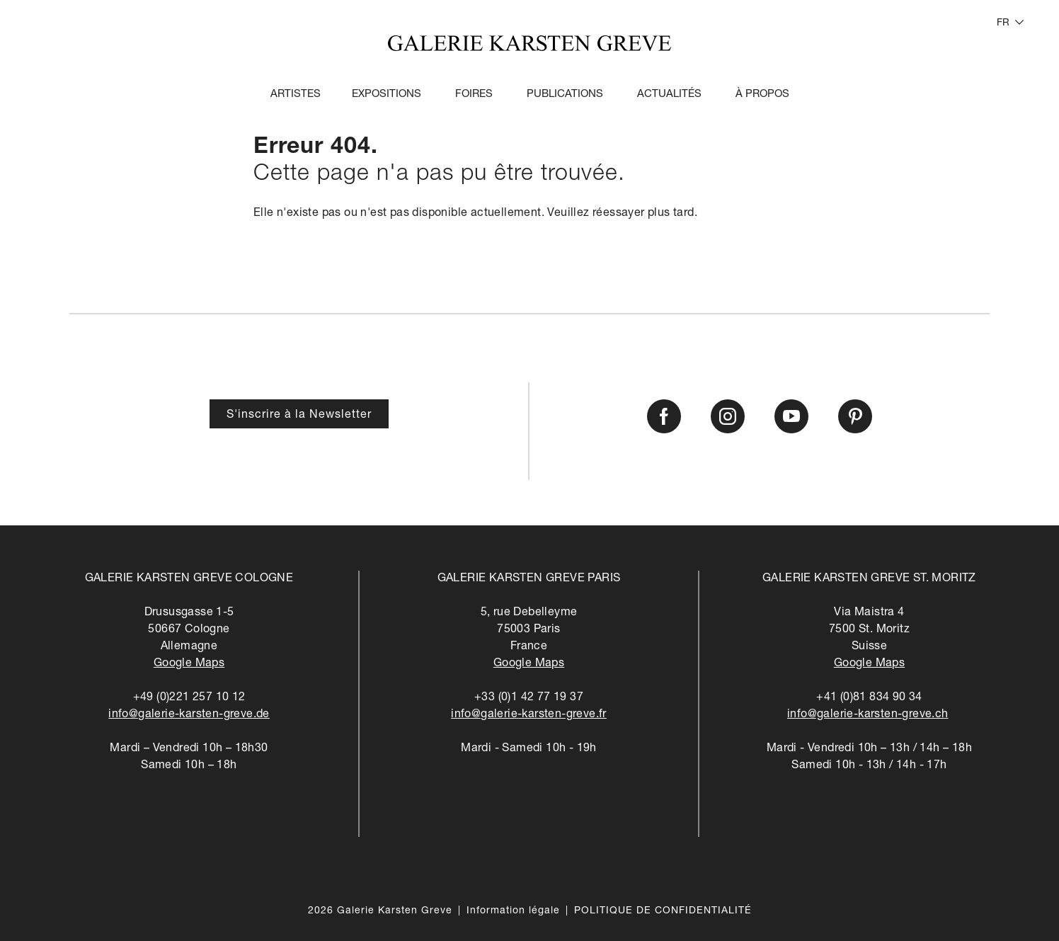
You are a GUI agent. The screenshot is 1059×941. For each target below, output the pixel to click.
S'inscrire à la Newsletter (299, 415)
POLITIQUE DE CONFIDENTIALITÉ (663, 911)
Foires (474, 94)
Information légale (513, 911)
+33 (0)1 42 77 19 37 (528, 698)
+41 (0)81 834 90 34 (869, 698)
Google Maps (189, 664)
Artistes (295, 94)
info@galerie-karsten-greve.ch (868, 715)
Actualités (669, 94)
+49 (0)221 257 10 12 (189, 698)
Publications (565, 94)
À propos (762, 94)
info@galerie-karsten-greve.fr (529, 715)
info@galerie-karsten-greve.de (189, 715)
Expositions (386, 94)
